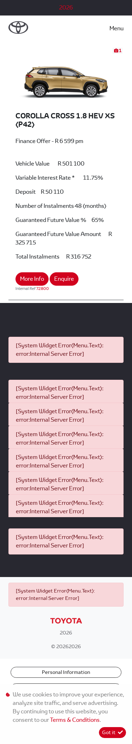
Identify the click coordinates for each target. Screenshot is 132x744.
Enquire (64, 279)
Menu (116, 28)
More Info (32, 279)
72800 (42, 288)
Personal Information (66, 672)
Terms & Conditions (75, 720)
